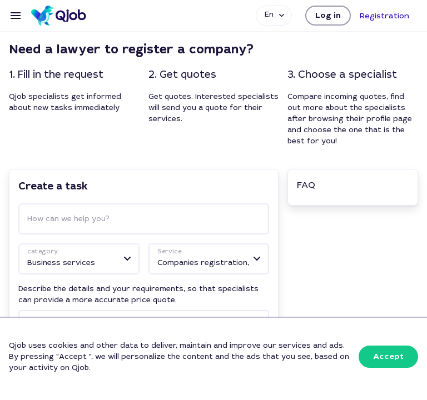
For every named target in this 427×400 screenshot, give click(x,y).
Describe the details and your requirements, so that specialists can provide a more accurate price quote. (138, 294)
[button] (328, 16)
